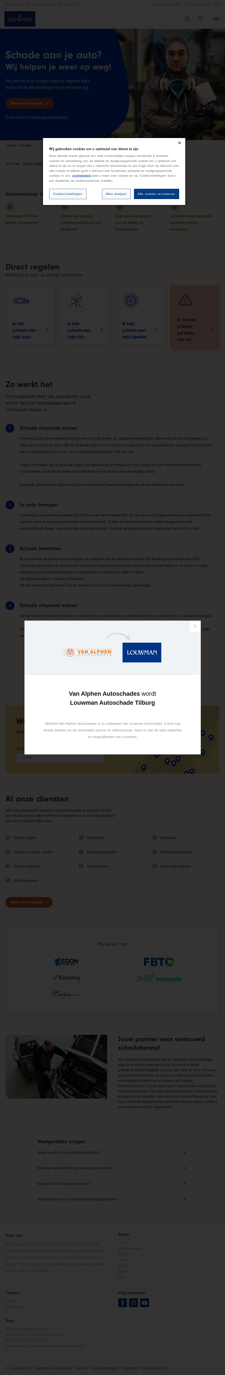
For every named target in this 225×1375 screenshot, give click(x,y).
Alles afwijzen (116, 194)
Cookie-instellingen (67, 194)
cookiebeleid (81, 176)
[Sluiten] (179, 143)
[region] (114, 172)
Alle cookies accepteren (156, 194)
